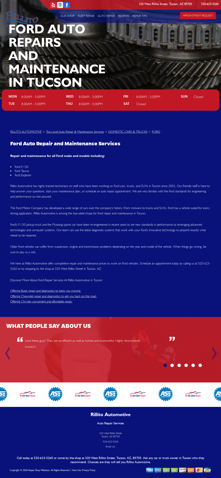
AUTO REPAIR (106, 16)
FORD (156, 132)
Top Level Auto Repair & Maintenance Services (75, 132)
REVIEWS (123, 16)
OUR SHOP (67, 16)
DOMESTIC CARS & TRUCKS (128, 132)
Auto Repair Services (110, 423)
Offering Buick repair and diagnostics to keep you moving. (45, 291)
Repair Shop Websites (38, 470)
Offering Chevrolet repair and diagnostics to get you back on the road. (53, 296)
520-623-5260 (210, 4)
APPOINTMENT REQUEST (198, 15)
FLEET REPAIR (86, 16)
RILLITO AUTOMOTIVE (26, 132)
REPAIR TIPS (139, 16)
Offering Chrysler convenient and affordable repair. (41, 301)
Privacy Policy (88, 470)
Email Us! (110, 446)
